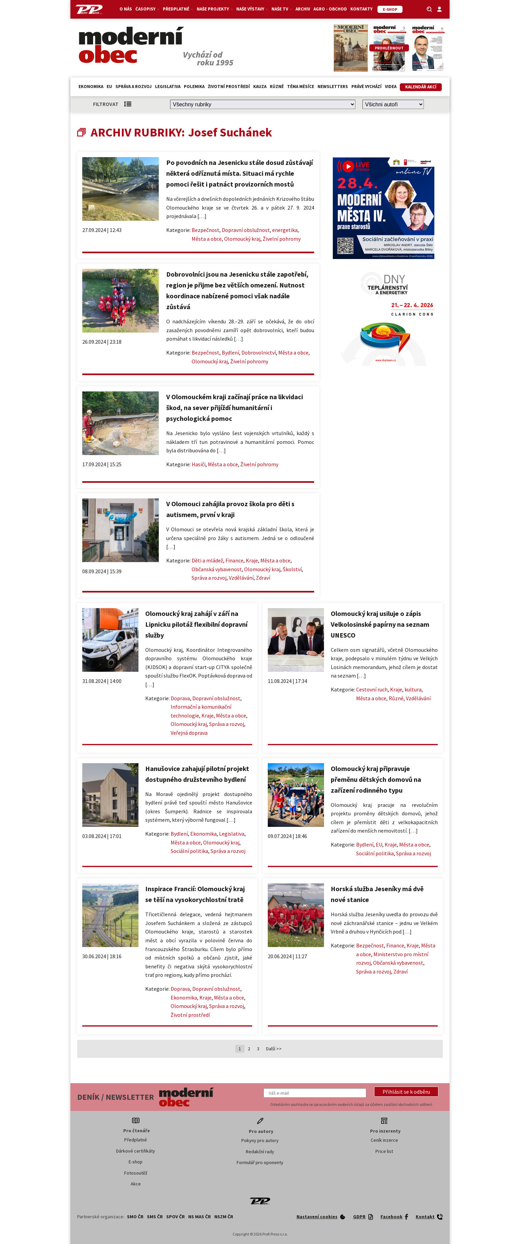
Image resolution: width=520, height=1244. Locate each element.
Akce (136, 1184)
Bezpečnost (205, 230)
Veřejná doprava (189, 732)
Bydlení (230, 352)
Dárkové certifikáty (135, 1151)
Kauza (259, 86)
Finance (234, 560)
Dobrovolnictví (258, 352)
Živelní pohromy (282, 238)
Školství (292, 569)
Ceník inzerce (384, 1140)
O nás (126, 9)
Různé (277, 86)
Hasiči (198, 464)
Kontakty (361, 9)
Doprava (180, 698)
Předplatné (178, 9)
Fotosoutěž (135, 1173)
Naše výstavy (252, 9)
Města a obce (207, 238)
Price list (384, 1151)
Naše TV (282, 9)
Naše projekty (215, 9)
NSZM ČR (223, 1217)
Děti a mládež (207, 560)
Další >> (274, 1049)
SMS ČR (155, 1217)
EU (109, 86)
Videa (390, 86)
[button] (406, 1092)
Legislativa (167, 86)
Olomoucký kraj (242, 238)
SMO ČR (135, 1217)
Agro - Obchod (330, 9)
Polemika (194, 86)
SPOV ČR (175, 1217)
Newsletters (333, 86)
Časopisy (147, 9)
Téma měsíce (300, 86)
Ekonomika (91, 86)
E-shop (136, 1162)
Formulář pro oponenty (260, 1162)
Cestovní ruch (372, 689)
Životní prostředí (229, 86)
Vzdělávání (241, 577)
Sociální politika (189, 851)
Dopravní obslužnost (246, 230)
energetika (285, 230)
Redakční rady (260, 1152)
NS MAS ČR (199, 1217)
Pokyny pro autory (260, 1140)
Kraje (252, 560)
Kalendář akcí (420, 87)
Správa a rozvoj (133, 86)
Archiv (303, 9)
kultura (413, 689)
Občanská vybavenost (217, 569)
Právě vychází (366, 86)
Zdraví (263, 577)
